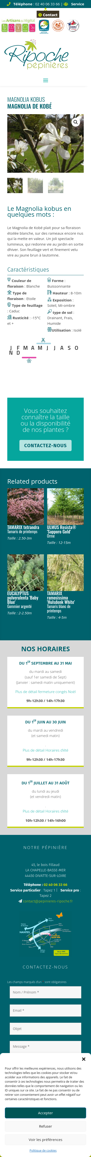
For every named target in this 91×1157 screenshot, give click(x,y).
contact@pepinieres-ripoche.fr (48, 901)
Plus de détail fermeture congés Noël (45, 691)
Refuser (45, 1126)
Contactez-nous (45, 445)
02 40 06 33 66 (55, 885)
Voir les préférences (45, 1139)
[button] (83, 1059)
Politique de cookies (43, 1150)
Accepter (45, 1112)
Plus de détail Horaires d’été (45, 750)
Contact (48, 14)
